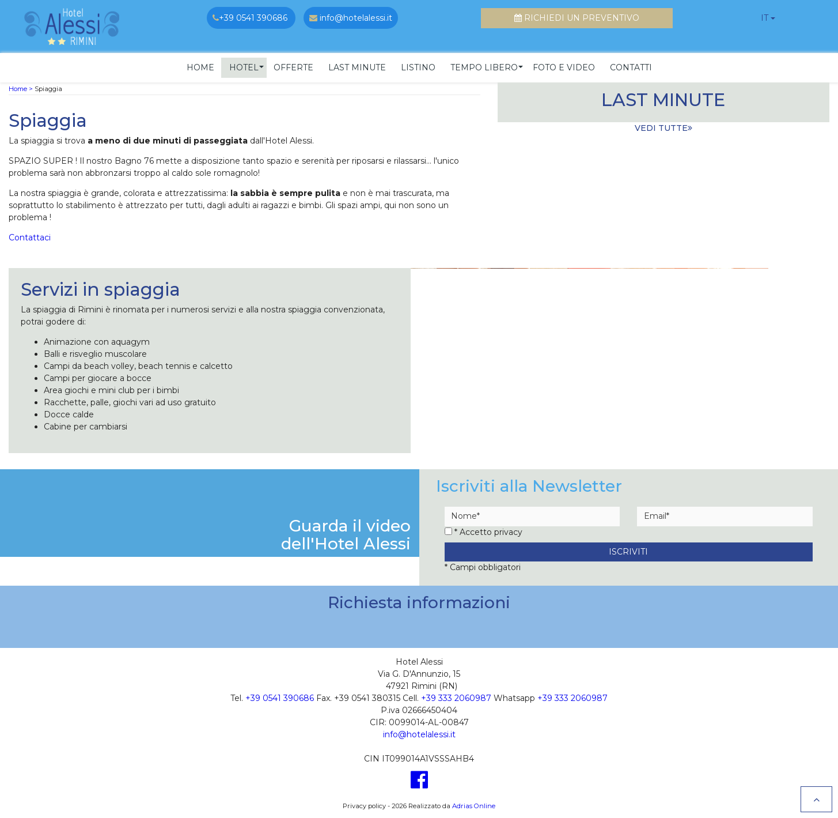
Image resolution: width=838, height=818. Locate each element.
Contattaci (30, 236)
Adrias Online (473, 804)
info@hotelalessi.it (419, 733)
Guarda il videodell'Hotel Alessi (346, 533)
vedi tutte (663, 126)
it (764, 18)
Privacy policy (364, 804)
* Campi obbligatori (483, 566)
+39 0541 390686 (279, 697)
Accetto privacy (491, 530)
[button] (244, 66)
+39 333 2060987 (456, 697)
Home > (21, 87)
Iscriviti (628, 550)
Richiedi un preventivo (576, 18)
